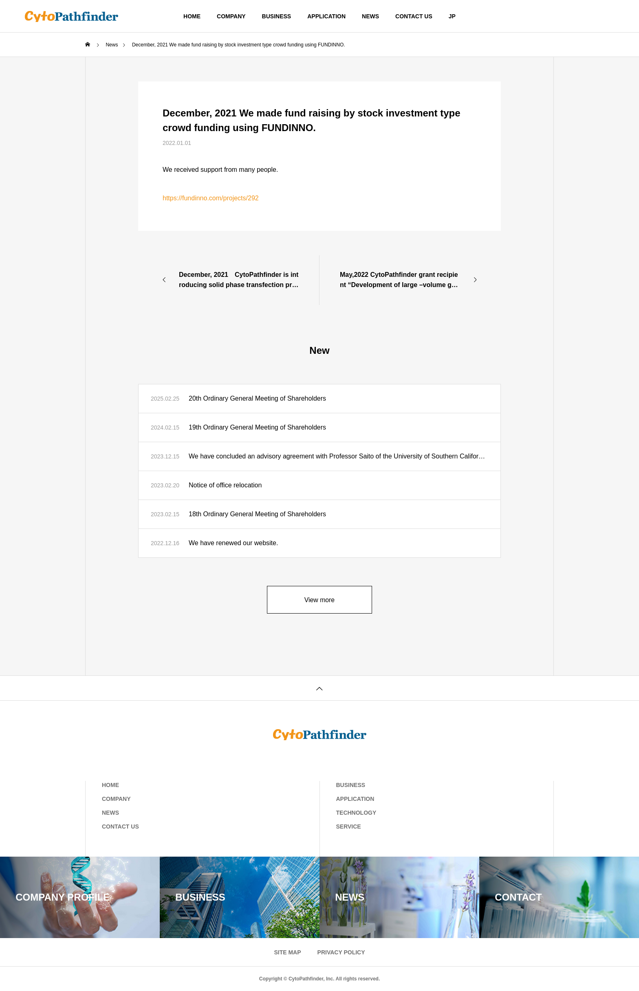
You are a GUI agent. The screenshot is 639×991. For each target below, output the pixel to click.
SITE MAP (287, 952)
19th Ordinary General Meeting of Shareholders (257, 427)
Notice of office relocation (225, 485)
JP (452, 16)
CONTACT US (413, 16)
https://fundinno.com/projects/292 (211, 198)
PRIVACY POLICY (341, 952)
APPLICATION (326, 16)
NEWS (370, 16)
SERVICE (348, 826)
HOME (192, 16)
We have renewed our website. (233, 542)
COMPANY (231, 16)
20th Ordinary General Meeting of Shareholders (257, 398)
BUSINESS (276, 16)
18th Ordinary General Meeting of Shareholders (257, 514)
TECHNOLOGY (356, 812)
